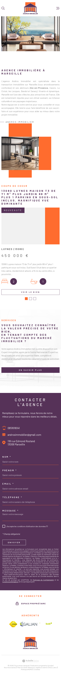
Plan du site (21, 684)
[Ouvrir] (3, 8)
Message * (10, 527)
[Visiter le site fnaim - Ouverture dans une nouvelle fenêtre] (13, 640)
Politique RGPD (26, 686)
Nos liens (53, 684)
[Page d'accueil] (30, 8)
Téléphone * (12, 513)
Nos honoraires (10, 684)
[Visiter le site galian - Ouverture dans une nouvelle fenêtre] (28, 640)
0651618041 (14, 444)
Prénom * (9, 486)
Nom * (6, 473)
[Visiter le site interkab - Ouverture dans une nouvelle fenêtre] (46, 640)
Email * (8, 500)
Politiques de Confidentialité (43, 596)
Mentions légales (34, 684)
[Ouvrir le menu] (58, 8)
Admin (45, 684)
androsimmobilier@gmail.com (24, 450)
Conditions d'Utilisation (10, 598)
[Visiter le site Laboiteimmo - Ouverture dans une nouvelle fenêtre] (30, 677)
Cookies (37, 685)
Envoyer (14, 558)
